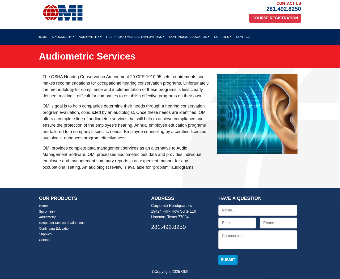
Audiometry (89, 37)
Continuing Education (188, 37)
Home (42, 37)
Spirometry (62, 37)
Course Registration (275, 18)
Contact (243, 37)
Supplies (221, 37)
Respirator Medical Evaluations (134, 37)
